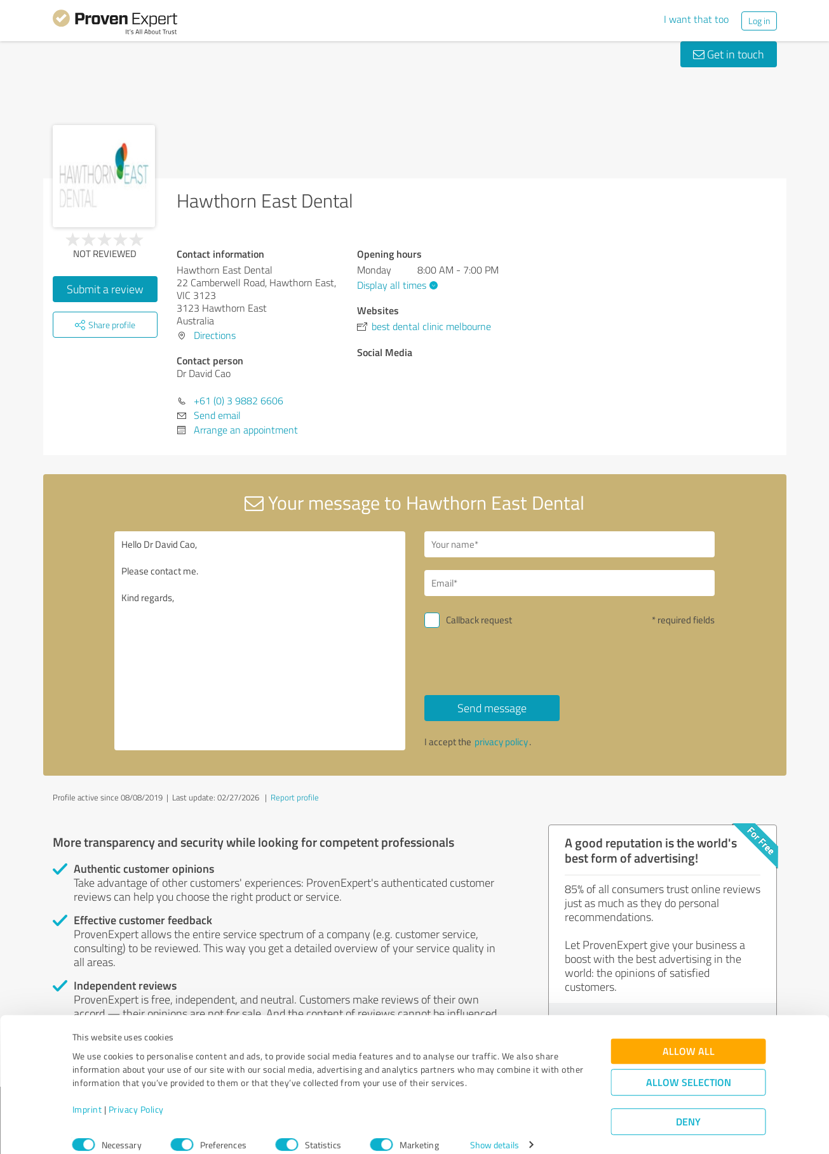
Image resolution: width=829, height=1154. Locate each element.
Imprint (87, 1095)
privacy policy (501, 741)
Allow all (689, 1036)
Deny (688, 1106)
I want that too (696, 19)
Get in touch (728, 54)
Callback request (479, 620)
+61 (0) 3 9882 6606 (238, 401)
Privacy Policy (136, 1095)
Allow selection (688, 1067)
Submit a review (105, 288)
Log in (759, 21)
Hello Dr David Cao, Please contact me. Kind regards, (259, 640)
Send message (492, 707)
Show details (494, 1130)
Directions (215, 335)
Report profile (295, 797)
